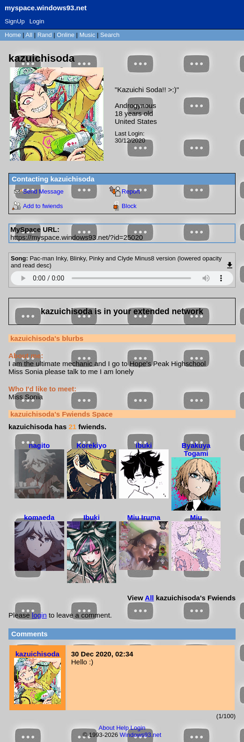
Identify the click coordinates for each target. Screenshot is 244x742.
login (39, 615)
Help (122, 727)
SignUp (15, 21)
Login (37, 21)
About (107, 727)
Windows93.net (141, 734)
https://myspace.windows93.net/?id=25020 (76, 237)
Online (65, 34)
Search (109, 34)
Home (13, 34)
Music (88, 34)
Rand (44, 34)
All (30, 34)
